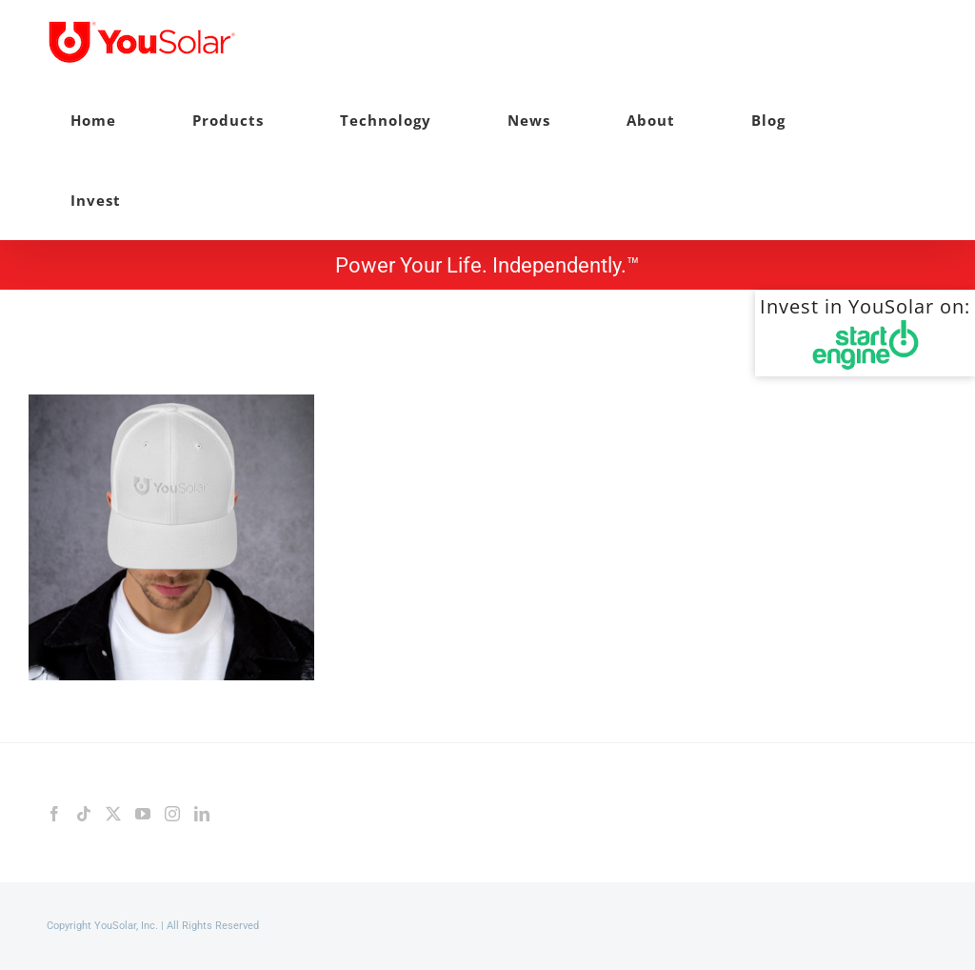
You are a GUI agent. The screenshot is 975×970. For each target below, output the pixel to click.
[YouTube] (142, 813)
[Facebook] (54, 813)
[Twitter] (113, 813)
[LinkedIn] (201, 813)
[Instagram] (172, 813)
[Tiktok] (83, 813)
